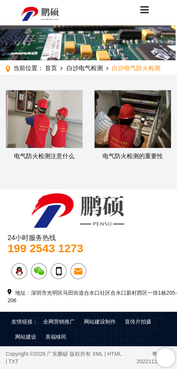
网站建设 (25, 337)
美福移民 (56, 337)
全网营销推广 (59, 322)
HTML (114, 354)
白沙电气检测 (85, 68)
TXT (13, 361)
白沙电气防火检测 (136, 68)
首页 (51, 68)
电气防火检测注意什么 (44, 156)
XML (97, 354)
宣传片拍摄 (138, 322)
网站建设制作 (100, 322)
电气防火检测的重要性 (132, 156)
